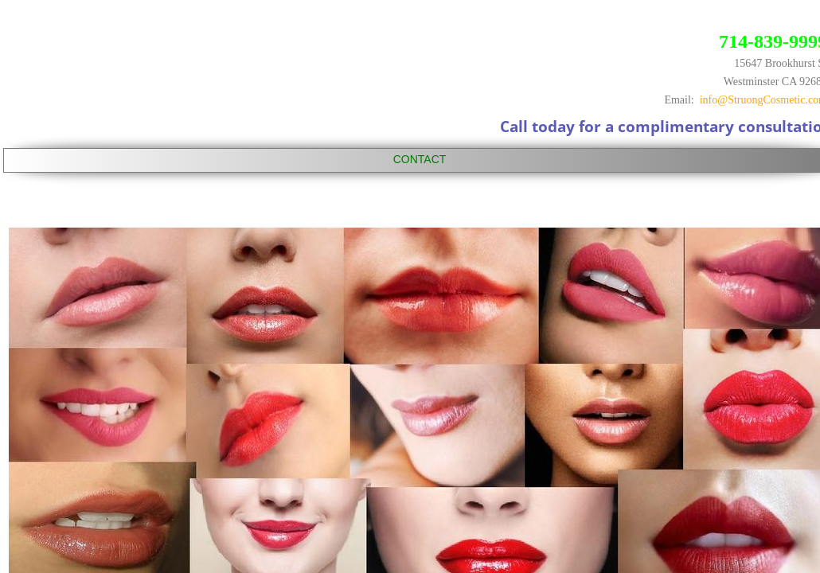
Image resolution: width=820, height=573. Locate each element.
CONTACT (420, 159)
